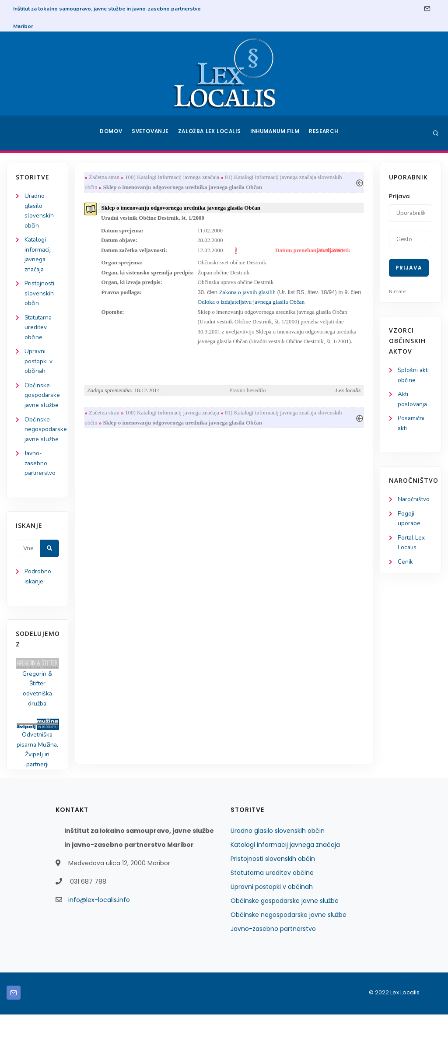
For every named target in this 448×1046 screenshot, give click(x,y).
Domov (110, 133)
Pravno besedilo (247, 395)
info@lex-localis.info (99, 931)
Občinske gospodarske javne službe (285, 932)
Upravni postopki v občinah (38, 366)
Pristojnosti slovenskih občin (39, 296)
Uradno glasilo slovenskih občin (278, 862)
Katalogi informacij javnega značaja (285, 876)
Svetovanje (151, 133)
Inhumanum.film (275, 133)
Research (325, 133)
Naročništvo (414, 501)
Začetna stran (106, 177)
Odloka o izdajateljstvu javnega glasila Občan (264, 305)
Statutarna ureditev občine (39, 331)
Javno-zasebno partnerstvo (40, 491)
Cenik (405, 565)
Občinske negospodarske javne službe (288, 946)
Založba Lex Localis (211, 133)
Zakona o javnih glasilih (249, 295)
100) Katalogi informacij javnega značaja (174, 177)
